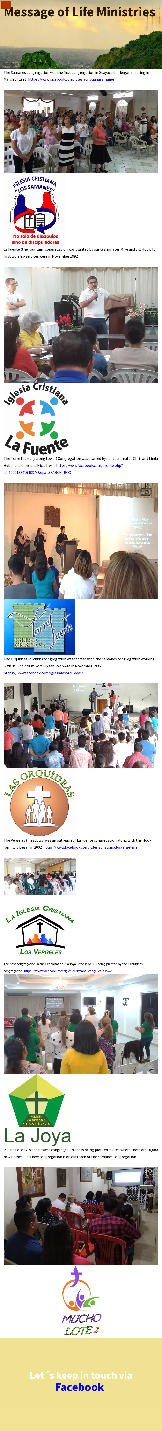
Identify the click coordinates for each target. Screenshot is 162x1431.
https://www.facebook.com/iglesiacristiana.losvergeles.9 (90, 847)
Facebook (79, 1387)
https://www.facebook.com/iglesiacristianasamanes (71, 79)
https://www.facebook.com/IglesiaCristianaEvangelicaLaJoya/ (68, 971)
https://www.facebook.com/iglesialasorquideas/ (43, 672)
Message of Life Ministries (79, 11)
